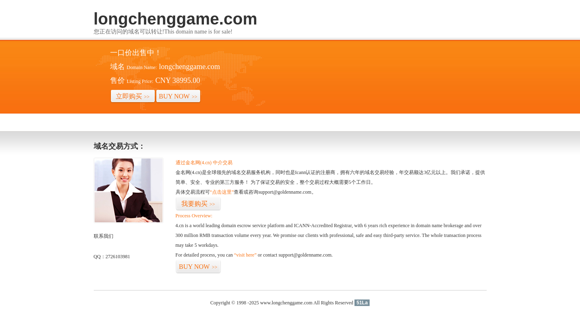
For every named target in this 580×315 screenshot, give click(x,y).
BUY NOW (178, 96)
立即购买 (133, 96)
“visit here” (245, 255)
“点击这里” (222, 192)
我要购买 (198, 203)
